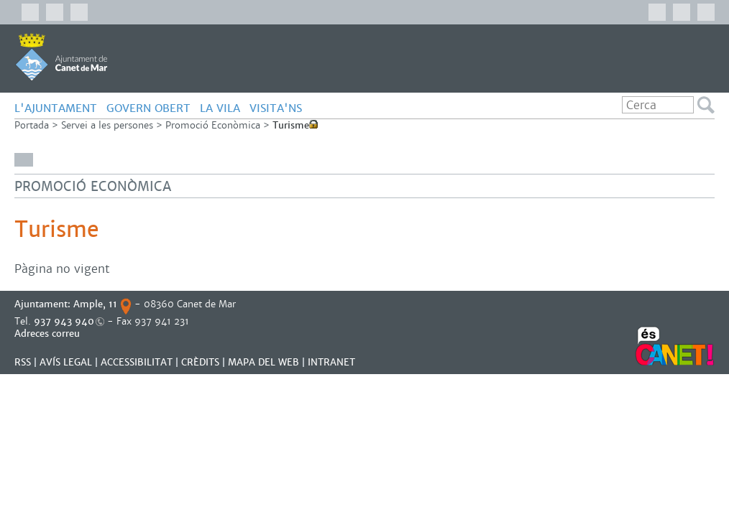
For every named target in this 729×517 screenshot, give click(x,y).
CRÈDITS (200, 362)
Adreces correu (48, 333)
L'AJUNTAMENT (55, 108)
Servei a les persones (107, 125)
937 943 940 (64, 321)
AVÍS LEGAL (66, 362)
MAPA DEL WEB (263, 362)
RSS (22, 362)
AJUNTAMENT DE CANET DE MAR (61, 57)
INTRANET (331, 362)
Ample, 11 (95, 304)
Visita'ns (275, 108)
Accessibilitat (137, 362)
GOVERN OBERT (148, 108)
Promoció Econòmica (212, 125)
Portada (31, 125)
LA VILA (220, 108)
